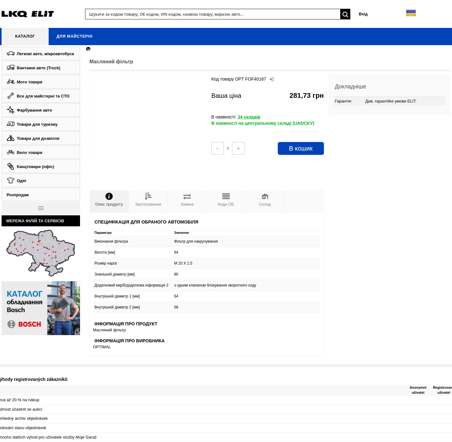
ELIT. (412, 101)
